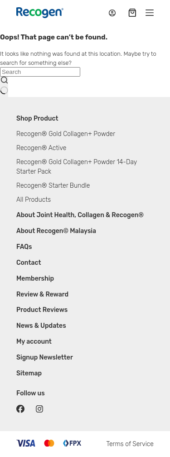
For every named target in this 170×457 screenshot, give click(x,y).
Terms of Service (130, 444)
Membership (35, 278)
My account (34, 341)
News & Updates (41, 326)
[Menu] (150, 13)
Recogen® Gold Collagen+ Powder (65, 134)
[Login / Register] (112, 13)
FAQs (24, 247)
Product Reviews (42, 310)
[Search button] (4, 87)
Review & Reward (42, 294)
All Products (33, 200)
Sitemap (29, 373)
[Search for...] (40, 72)
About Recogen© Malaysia (56, 231)
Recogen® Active (41, 148)
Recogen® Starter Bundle (53, 186)
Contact (28, 263)
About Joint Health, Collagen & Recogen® (80, 215)
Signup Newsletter (44, 357)
